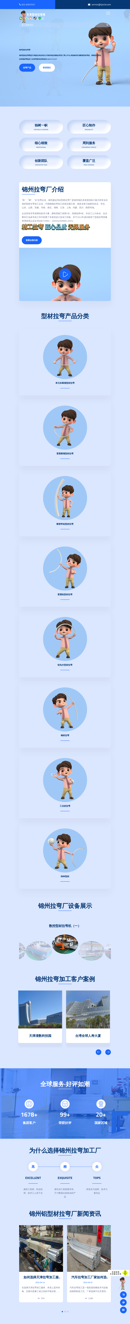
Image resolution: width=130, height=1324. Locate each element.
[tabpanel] (41, 1263)
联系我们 (47, 67)
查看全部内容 (32, 240)
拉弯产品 (27, 67)
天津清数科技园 (41, 1035)
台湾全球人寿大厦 (89, 1035)
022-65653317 (27, 4)
